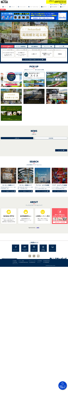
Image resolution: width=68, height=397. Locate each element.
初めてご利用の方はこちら (55, 4)
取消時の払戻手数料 (43, 250)
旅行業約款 (40, 260)
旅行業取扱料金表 (32, 262)
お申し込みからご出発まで (25, 250)
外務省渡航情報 (46, 262)
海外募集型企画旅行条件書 (24, 262)
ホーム (5, 6)
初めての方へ (15, 249)
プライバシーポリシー (33, 260)
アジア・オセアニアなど (34, 6)
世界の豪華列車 (54, 6)
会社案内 (15, 260)
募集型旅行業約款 (47, 260)
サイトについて (52, 249)
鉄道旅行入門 (34, 249)
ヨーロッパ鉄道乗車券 (20, 46)
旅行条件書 (15, 262)
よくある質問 (64, 4)
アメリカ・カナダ (23, 6)
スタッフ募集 (22, 260)
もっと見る (61, 150)
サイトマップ (16, 263)
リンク (40, 262)
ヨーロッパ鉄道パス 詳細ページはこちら (34, 59)
